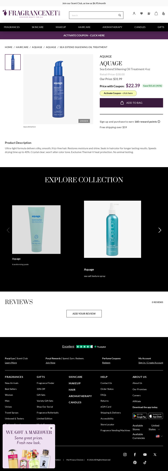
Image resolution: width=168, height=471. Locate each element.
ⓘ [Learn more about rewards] (159, 121)
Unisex (8, 406)
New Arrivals (11, 383)
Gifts (161, 27)
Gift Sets (41, 394)
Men (7, 400)
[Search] (92, 15)
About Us (137, 383)
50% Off (41, 389)
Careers (137, 395)
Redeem (106, 362)
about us (140, 376)
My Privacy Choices (74, 460)
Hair (72, 389)
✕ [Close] (51, 428)
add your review (84, 313)
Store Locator (107, 424)
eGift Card (106, 406)
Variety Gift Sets (45, 400)
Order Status (107, 389)
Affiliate (137, 401)
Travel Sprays (11, 412)
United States (155, 427)
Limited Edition (44, 418)
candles (75, 402)
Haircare (84, 27)
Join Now (50, 362)
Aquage (106, 56)
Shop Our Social (45, 406)
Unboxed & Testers (14, 418)
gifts (41, 376)
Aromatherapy (112, 27)
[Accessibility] (163, 13)
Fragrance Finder (45, 383)
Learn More (11, 362)
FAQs (103, 394)
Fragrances (12, 27)
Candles (140, 27)
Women (9, 394)
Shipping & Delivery (111, 412)
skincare (76, 376)
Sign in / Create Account (150, 362)
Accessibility (107, 418)
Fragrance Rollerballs (48, 412)
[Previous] (8, 241)
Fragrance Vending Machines (115, 430)
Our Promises (140, 389)
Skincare (38, 27)
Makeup (61, 27)
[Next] (159, 241)
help (104, 376)
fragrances (14, 376)
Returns (105, 400)
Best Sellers (11, 389)
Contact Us (106, 383)
